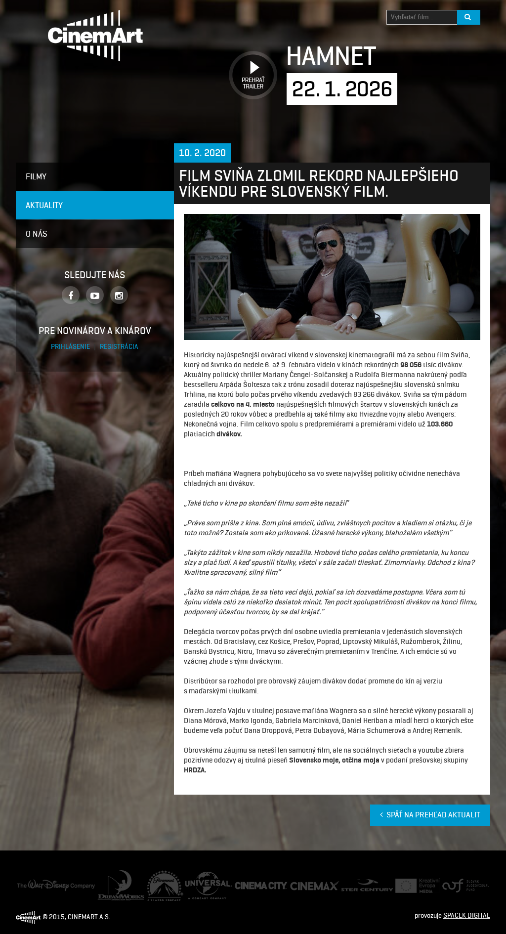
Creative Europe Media (414, 886)
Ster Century (359, 884)
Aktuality (44, 205)
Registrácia (119, 346)
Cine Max (303, 885)
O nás (36, 234)
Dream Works (117, 875)
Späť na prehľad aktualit (430, 814)
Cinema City (252, 886)
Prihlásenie (71, 346)
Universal (198, 876)
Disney (27, 884)
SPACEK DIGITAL (466, 915)
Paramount (163, 875)
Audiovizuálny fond (461, 885)
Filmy (36, 176)
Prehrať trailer (249, 64)
